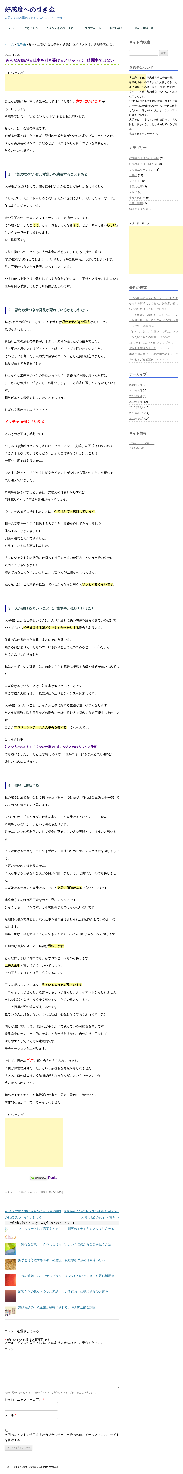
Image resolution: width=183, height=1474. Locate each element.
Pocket (53, 1177)
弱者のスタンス (138, 208)
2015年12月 (136, 407)
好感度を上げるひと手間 (144, 158)
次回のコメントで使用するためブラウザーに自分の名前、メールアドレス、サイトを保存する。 (62, 1437)
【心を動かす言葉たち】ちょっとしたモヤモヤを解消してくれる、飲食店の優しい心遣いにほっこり (153, 304)
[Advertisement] (75, 82)
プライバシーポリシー (141, 443)
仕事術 (22, 1192)
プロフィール (93, 28)
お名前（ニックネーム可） (24, 1399)
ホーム (11, 28)
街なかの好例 (137, 197)
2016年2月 (135, 396)
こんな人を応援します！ (61, 28)
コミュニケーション (141, 169)
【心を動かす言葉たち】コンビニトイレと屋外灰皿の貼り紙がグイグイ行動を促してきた (153, 320)
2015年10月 (136, 418)
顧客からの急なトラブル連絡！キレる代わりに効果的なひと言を (63, 1291)
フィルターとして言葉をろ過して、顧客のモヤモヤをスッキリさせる (66, 1228)
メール (10, 1415)
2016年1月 (135, 401)
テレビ (133, 192)
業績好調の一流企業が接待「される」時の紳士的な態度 (57, 1307)
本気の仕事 (136, 186)
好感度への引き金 (30, 9)
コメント (11, 1349)
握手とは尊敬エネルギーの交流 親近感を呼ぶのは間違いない (61, 1260)
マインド (32, 1192)
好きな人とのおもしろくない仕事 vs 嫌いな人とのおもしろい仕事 (51, 746)
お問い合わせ (118, 28)
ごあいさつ (31, 28)
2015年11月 (136, 413)
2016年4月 (135, 390)
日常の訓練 (136, 203)
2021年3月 (135, 384)
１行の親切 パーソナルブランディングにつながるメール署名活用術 (66, 1275)
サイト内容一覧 (143, 28)
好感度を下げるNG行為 (143, 163)
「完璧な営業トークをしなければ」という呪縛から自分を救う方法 (64, 1244)
